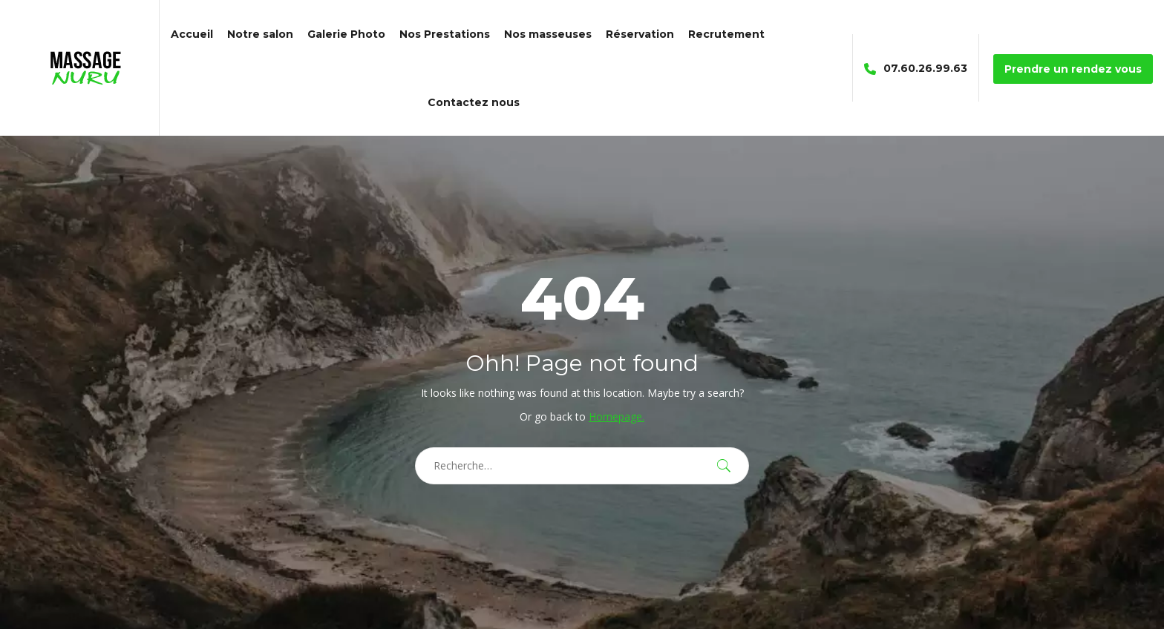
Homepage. (616, 416)
